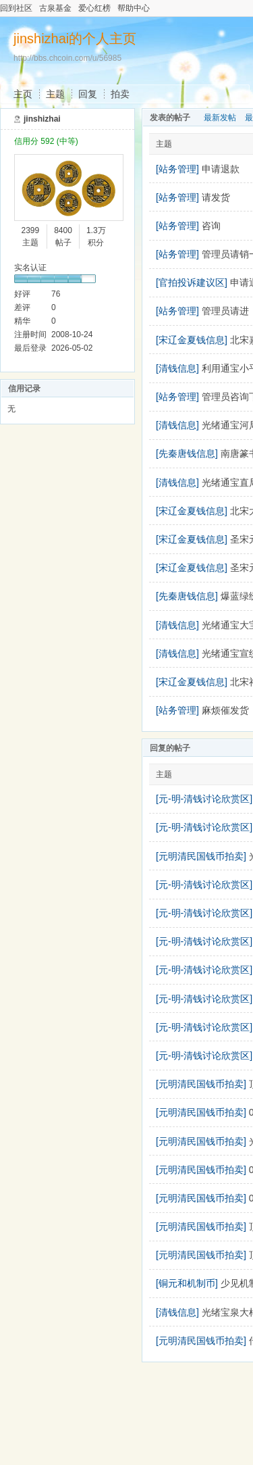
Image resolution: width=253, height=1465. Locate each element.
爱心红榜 (94, 8)
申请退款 (221, 169)
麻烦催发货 (225, 710)
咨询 (211, 225)
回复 (87, 94)
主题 (55, 94)
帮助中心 (133, 8)
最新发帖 (220, 117)
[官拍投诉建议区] (191, 282)
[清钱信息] (177, 368)
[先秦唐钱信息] (187, 453)
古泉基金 (55, 8)
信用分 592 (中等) (46, 141)
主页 (22, 94)
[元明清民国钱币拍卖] (201, 856)
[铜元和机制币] (187, 1283)
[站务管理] (177, 169)
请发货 (216, 197)
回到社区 (16, 8)
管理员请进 (225, 310)
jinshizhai (42, 119)
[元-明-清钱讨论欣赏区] (204, 798)
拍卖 (120, 94)
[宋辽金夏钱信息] (191, 339)
